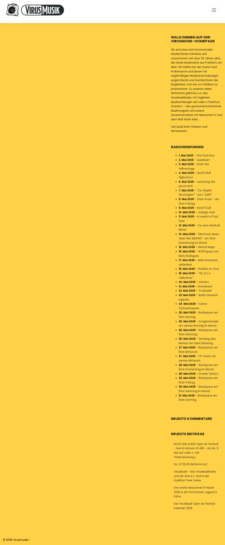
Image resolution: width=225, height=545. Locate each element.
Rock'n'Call (204, 208)
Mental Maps (206, 247)
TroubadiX (205, 291)
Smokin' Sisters (208, 373)
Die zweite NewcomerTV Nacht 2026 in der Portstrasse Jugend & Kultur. (195, 492)
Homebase (205, 286)
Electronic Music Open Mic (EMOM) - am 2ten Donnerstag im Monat (199, 238)
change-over (206, 212)
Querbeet (203, 160)
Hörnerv (204, 282)
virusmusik (20, 540)
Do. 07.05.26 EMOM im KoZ (190, 464)
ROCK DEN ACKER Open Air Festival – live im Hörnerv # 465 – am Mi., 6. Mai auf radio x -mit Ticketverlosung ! (196, 450)
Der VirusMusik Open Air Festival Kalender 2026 (194, 506)
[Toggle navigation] (214, 10)
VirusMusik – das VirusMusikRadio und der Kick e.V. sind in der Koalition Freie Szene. (195, 476)
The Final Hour (205, 155)
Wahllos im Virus (208, 269)
